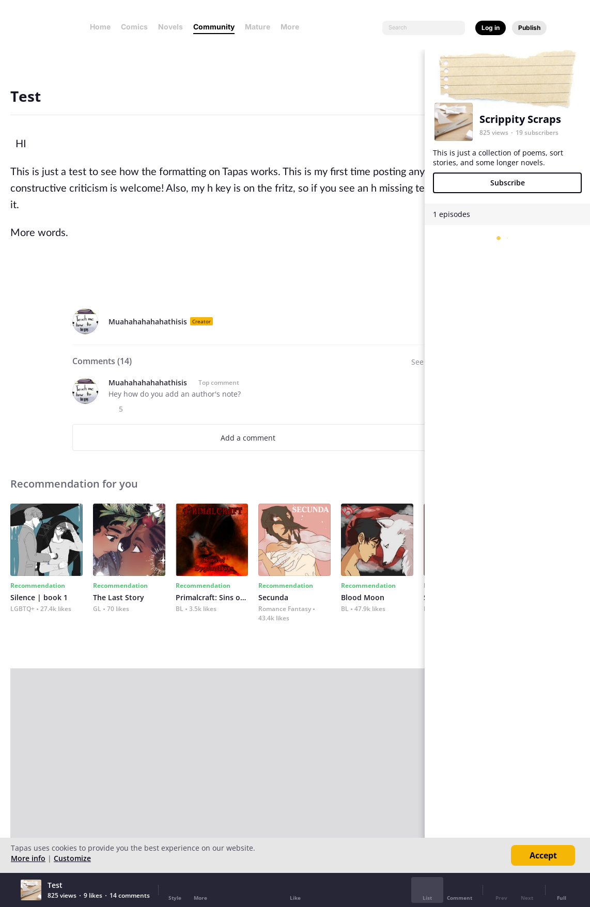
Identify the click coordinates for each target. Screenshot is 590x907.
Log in (491, 28)
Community (214, 26)
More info (28, 858)
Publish (529, 28)
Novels (170, 26)
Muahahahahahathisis (147, 321)
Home (100, 26)
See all (422, 362)
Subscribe (507, 182)
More (293, 26)
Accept (543, 855)
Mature (257, 26)
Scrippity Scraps (520, 119)
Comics (134, 26)
